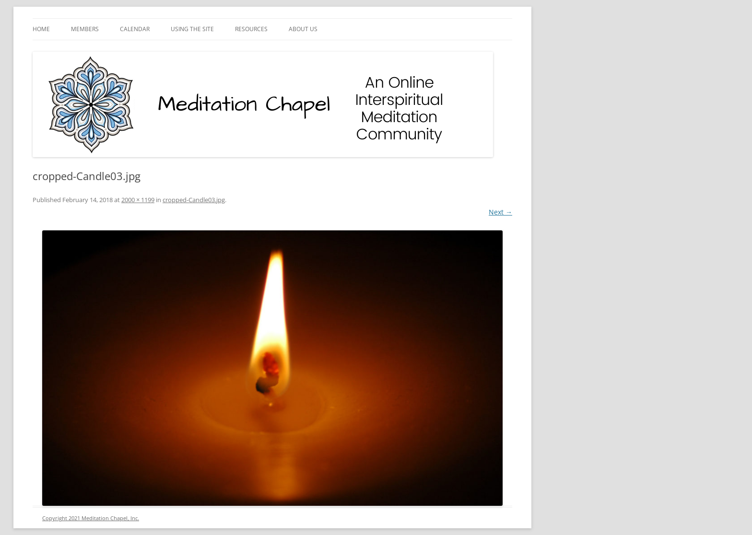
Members (85, 29)
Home (41, 29)
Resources (251, 29)
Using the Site (192, 29)
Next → (500, 211)
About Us (303, 29)
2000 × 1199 (137, 199)
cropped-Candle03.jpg (194, 199)
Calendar (135, 29)
